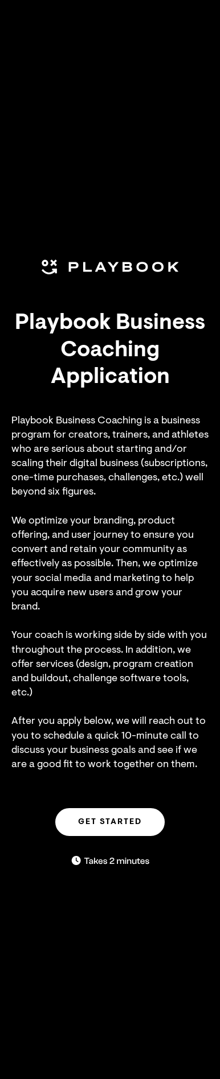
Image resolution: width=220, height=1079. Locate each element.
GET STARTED (110, 821)
